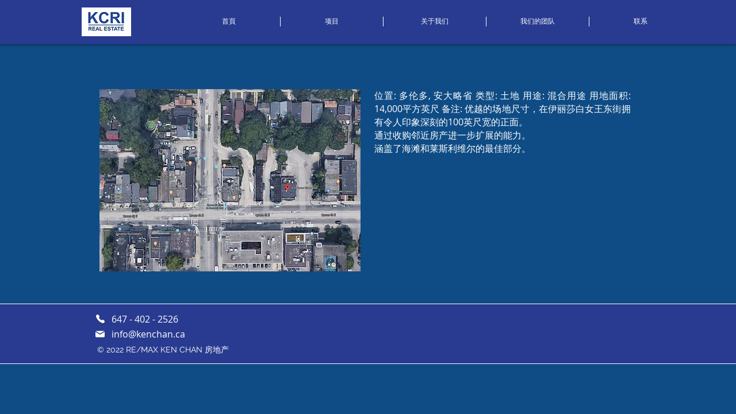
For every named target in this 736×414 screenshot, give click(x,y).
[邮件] (100, 334)
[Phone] (100, 319)
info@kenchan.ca (148, 334)
